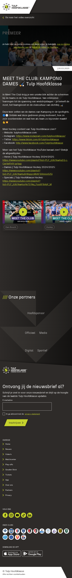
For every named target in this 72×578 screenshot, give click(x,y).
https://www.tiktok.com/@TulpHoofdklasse (35, 139)
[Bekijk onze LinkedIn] (29, 515)
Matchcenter (9, 459)
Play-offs (8, 464)
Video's (7, 454)
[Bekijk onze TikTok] (23, 515)
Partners (7, 490)
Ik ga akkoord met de (21, 414)
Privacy (7, 495)
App (6, 480)
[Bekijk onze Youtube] (17, 515)
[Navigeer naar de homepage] (14, 7)
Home (6, 444)
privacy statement (32, 414)
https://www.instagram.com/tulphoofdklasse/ (40, 136)
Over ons (8, 485)
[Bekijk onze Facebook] (5, 515)
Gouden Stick (10, 470)
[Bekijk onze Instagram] (11, 515)
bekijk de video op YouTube (45, 47)
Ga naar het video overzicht (18, 17)
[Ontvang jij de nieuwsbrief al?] (16, 422)
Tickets (7, 475)
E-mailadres (27, 405)
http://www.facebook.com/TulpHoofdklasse (39, 143)
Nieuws (7, 449)
